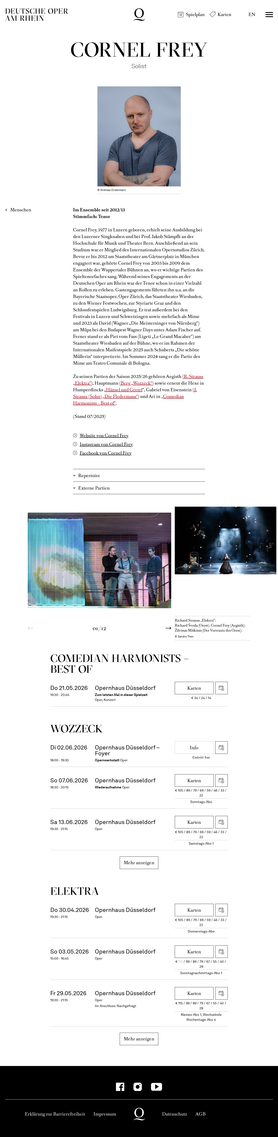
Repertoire (89, 476)
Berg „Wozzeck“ (136, 383)
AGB (200, 1114)
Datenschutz (174, 1114)
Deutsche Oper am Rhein (36, 14)
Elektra (74, 891)
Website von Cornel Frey (104, 436)
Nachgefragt (126, 1006)
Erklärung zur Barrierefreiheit (55, 1114)
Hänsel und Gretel (124, 390)
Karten (224, 14)
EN (251, 14)
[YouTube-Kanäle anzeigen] (156, 1087)
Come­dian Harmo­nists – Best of (119, 663)
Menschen (20, 210)
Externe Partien (94, 488)
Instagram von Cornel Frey (106, 444)
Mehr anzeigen (139, 863)
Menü (269, 14)
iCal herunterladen (221, 688)
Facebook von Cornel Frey (106, 453)
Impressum (104, 1114)
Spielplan (195, 14)
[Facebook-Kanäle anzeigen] (120, 1087)
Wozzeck (76, 728)
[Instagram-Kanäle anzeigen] (137, 1087)
